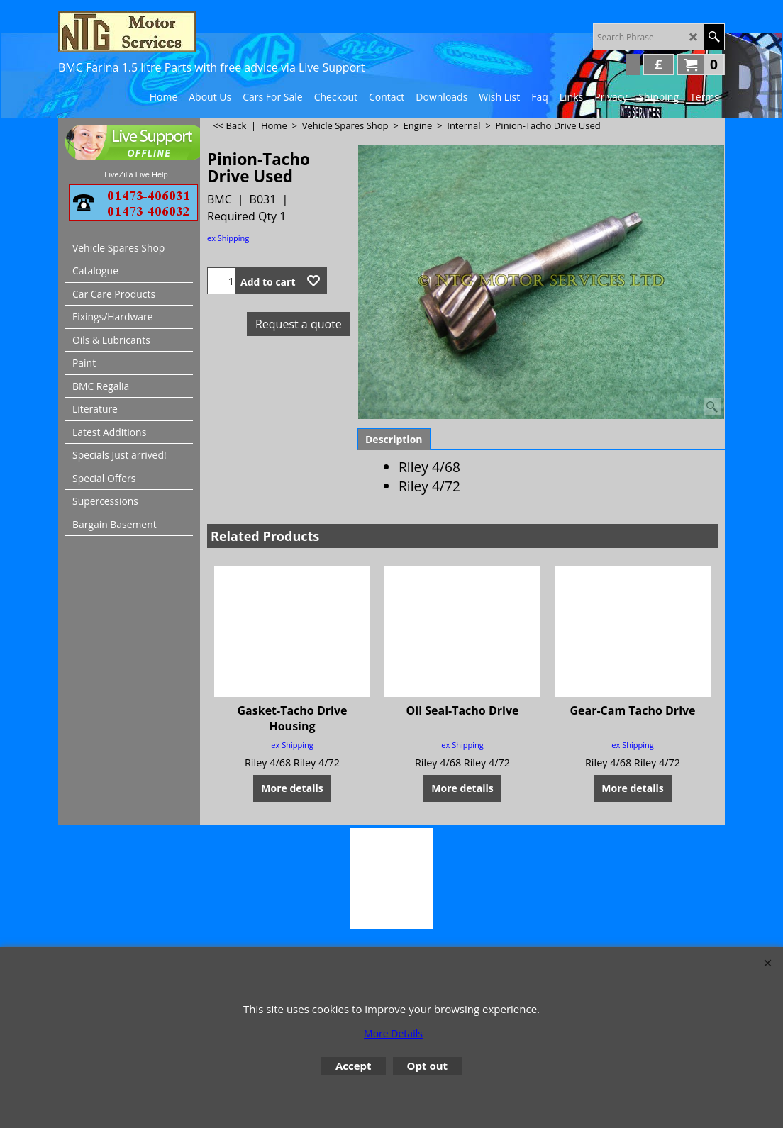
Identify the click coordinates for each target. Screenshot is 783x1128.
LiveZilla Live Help (135, 174)
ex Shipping (228, 238)
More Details (393, 1033)
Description (394, 439)
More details (292, 787)
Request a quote (298, 324)
